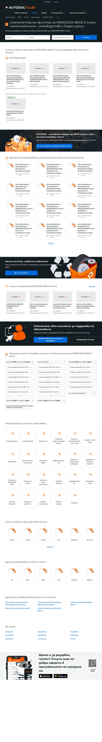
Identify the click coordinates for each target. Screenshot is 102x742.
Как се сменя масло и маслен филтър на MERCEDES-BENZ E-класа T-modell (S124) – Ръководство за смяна (55, 208)
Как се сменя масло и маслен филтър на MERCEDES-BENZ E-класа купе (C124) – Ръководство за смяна (23, 228)
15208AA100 (9, 639)
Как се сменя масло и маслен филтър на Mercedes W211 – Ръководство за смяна (22, 167)
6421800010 (74, 632)
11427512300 (42, 639)
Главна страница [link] (10, 17)
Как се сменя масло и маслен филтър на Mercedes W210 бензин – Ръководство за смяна (85, 167)
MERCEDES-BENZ (48, 17)
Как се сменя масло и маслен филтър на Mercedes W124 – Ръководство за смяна (22, 187)
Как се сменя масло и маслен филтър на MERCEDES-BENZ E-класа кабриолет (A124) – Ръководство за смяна (54, 228)
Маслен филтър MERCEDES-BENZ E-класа (55, 146)
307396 (72, 639)
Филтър (26, 17)
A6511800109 (42, 635)
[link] (21, 13)
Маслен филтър (35, 17)
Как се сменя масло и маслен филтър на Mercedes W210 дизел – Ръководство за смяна (53, 187)
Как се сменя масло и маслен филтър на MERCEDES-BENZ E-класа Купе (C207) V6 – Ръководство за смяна (86, 188)
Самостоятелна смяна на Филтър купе (17, 608)
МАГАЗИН (47, 2)
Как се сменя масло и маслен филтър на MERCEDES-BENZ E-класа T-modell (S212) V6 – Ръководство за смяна (24, 208)
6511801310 (9, 632)
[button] (58, 13)
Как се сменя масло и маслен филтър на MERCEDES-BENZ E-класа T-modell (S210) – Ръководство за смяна (86, 208)
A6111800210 (9, 635)
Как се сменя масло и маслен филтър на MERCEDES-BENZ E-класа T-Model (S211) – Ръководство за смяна (86, 228)
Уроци (19, 17)
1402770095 (74, 635)
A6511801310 (42, 632)
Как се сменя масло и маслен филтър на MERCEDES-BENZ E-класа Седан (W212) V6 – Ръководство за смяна (54, 168)
